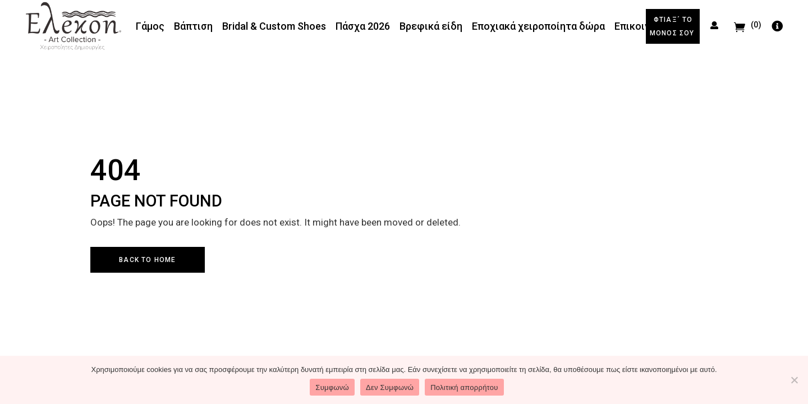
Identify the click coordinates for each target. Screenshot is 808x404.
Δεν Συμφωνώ (390, 387)
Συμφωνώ (332, 387)
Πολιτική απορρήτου (464, 387)
